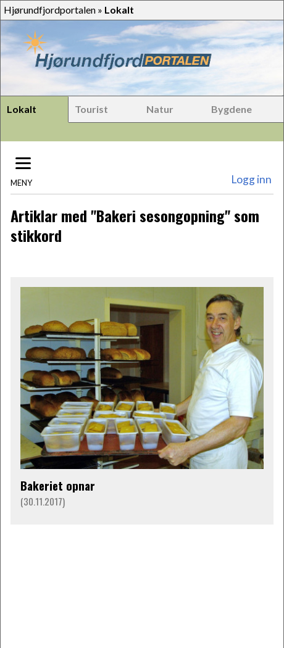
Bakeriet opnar (57, 485)
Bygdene (231, 109)
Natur (159, 109)
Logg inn (251, 179)
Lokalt (21, 109)
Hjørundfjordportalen (50, 9)
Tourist (91, 109)
